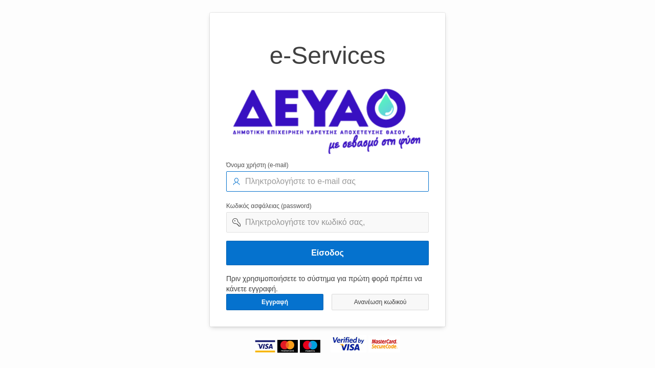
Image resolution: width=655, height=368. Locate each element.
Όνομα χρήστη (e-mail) (257, 165)
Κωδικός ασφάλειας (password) (269, 206)
